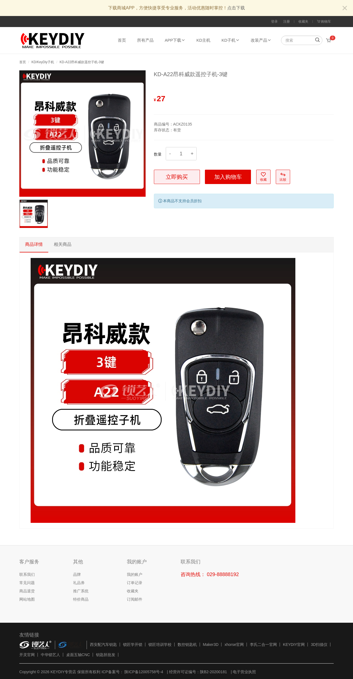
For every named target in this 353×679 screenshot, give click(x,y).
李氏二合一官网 (263, 644)
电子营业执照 (244, 672)
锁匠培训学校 (160, 644)
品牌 (77, 574)
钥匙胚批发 (105, 655)
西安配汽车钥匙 (103, 644)
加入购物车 (228, 177)
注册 (286, 21)
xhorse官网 (234, 644)
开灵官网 (27, 655)
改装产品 (261, 40)
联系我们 (27, 574)
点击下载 (236, 8)
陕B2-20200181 (213, 672)
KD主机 (203, 40)
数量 (158, 154)
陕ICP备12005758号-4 (143, 672)
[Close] (345, 8)
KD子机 (230, 40)
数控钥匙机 (187, 644)
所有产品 (145, 40)
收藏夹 (303, 21)
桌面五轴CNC (78, 655)
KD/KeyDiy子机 (42, 62)
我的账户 (134, 574)
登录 (274, 21)
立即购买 (177, 177)
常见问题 (27, 583)
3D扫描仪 (319, 644)
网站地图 (27, 599)
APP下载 (175, 40)
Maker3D (211, 644)
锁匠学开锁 (132, 644)
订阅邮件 (134, 599)
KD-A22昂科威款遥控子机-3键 (82, 62)
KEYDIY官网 (294, 644)
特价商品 (81, 599)
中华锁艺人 (50, 655)
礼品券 (79, 583)
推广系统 (81, 591)
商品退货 (27, 591)
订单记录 (134, 583)
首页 (122, 40)
